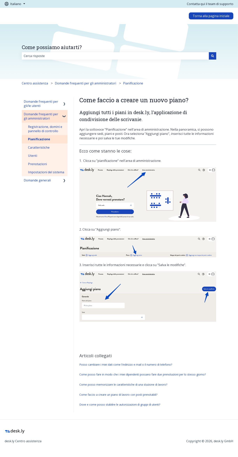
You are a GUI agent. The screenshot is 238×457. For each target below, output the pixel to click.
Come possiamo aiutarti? (52, 47)
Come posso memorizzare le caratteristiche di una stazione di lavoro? (123, 384)
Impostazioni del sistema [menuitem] (46, 172)
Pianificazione (133, 83)
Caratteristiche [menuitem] (39, 147)
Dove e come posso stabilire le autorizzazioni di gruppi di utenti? (119, 404)
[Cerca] (212, 56)
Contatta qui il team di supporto (210, 4)
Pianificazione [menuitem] (39, 139)
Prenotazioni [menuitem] (37, 164)
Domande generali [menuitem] (37, 180)
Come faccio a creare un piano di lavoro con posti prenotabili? (118, 394)
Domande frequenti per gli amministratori (85, 83)
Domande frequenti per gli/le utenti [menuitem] (41, 103)
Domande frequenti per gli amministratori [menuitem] (41, 116)
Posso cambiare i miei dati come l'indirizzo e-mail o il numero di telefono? (125, 364)
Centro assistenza (35, 83)
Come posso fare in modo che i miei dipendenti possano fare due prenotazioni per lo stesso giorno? (142, 374)
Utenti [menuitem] (32, 155)
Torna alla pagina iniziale (211, 16)
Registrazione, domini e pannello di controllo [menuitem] (45, 129)
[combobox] (115, 56)
